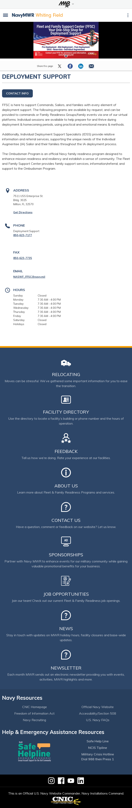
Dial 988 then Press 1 (97, 759)
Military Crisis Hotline (97, 754)
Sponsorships (66, 555)
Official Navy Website (97, 707)
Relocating (66, 374)
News (66, 628)
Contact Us (66, 520)
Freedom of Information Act (34, 713)
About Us (66, 486)
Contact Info (17, 93)
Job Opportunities (66, 594)
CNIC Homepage (34, 707)
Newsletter (66, 668)
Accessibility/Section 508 (97, 713)
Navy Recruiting (34, 720)
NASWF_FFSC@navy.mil (29, 276)
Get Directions (22, 212)
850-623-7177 (22, 235)
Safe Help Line (98, 741)
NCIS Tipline (97, 748)
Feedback (66, 451)
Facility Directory (66, 412)
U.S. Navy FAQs (97, 720)
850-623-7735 (22, 258)
